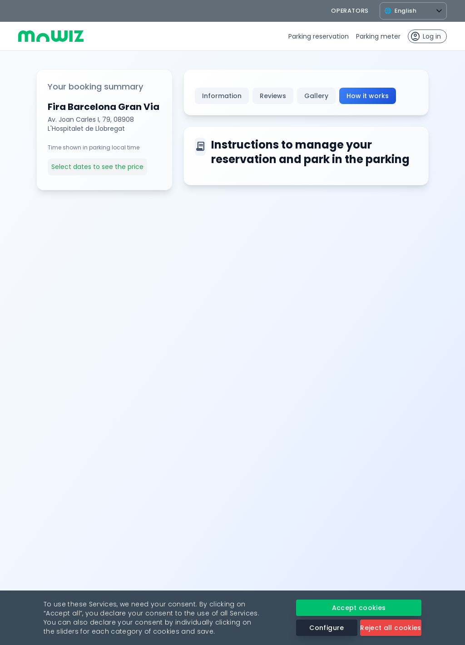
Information (222, 95)
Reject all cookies (390, 627)
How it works (367, 95)
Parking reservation (318, 36)
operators (350, 11)
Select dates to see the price (97, 166)
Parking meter (378, 36)
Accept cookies (359, 607)
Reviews (273, 95)
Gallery (316, 95)
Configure (326, 627)
